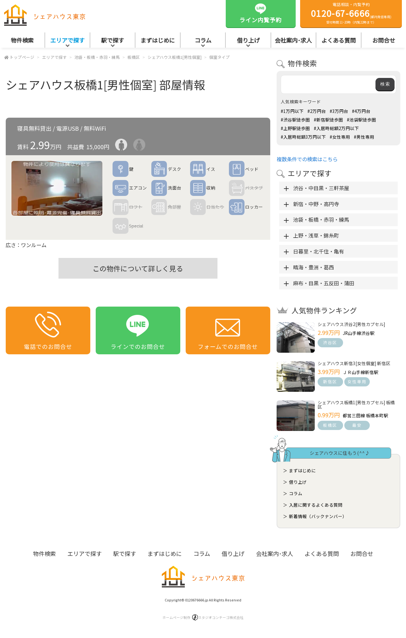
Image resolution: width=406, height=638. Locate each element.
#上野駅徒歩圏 (295, 128)
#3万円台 (339, 111)
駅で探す (112, 40)
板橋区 (133, 57)
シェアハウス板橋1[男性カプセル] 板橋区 (356, 404)
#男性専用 (364, 137)
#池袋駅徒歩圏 (361, 119)
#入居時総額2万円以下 (336, 128)
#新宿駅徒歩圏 (328, 119)
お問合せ (361, 553)
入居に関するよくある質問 (315, 505)
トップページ (22, 57)
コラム (203, 40)
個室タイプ (219, 57)
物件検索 (22, 40)
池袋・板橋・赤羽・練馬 (97, 57)
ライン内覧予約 (260, 13)
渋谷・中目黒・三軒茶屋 (321, 188)
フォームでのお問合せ (228, 331)
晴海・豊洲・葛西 (313, 267)
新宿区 (330, 381)
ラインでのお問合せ (138, 331)
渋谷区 (330, 342)
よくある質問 (338, 40)
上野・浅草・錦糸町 (316, 235)
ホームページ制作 (203, 617)
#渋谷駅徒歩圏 (295, 119)
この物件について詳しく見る (138, 268)
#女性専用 (340, 137)
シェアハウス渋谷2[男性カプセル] (351, 324)
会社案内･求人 (293, 40)
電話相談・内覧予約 (351, 13)
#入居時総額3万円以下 (303, 137)
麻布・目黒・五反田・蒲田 (323, 283)
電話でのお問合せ (48, 331)
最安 (357, 425)
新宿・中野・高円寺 (316, 204)
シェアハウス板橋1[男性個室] (175, 57)
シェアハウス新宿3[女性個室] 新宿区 (354, 363)
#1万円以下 (292, 111)
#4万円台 (361, 111)
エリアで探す (67, 40)
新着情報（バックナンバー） (318, 516)
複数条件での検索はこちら (307, 159)
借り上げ (248, 40)
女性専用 (357, 381)
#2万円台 (316, 111)
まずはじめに (158, 40)
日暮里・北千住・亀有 (318, 251)
